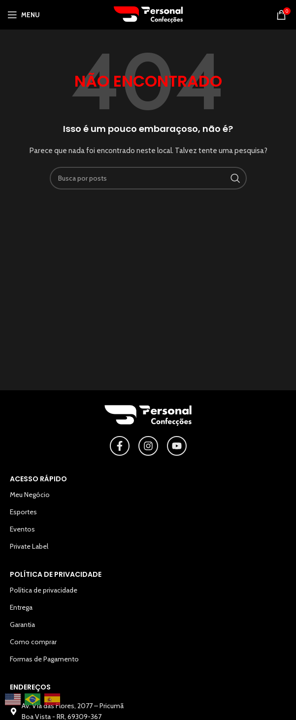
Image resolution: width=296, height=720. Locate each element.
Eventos (22, 529)
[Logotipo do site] (148, 13)
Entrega (21, 607)
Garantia (22, 624)
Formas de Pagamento (44, 659)
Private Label (29, 546)
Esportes (23, 511)
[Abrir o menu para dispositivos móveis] (23, 15)
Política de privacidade (43, 590)
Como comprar (33, 641)
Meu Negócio (30, 494)
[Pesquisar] (148, 178)
